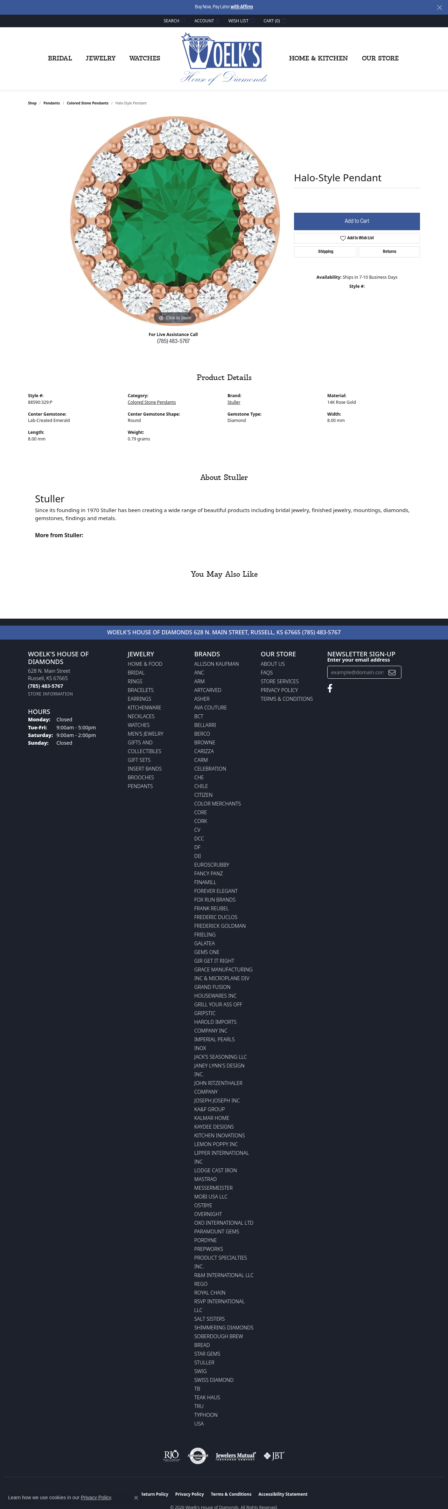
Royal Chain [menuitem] (209, 1292)
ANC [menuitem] (199, 672)
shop (32, 103)
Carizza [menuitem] (204, 751)
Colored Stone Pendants (87, 103)
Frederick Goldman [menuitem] (220, 926)
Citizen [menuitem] (203, 795)
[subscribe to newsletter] (392, 672)
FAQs (267, 672)
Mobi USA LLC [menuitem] (210, 1196)
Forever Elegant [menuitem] (216, 891)
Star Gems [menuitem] (207, 1353)
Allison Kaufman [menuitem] (216, 664)
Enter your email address (358, 659)
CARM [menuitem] (201, 760)
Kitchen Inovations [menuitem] (219, 1135)
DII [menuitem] (197, 856)
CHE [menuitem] (199, 777)
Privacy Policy (279, 690)
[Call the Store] (45, 686)
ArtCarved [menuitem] (208, 690)
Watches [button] (144, 58)
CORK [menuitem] (200, 821)
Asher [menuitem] (202, 698)
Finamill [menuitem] (205, 882)
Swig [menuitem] (200, 1371)
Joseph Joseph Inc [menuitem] (217, 1100)
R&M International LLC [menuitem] (224, 1275)
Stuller (233, 402)
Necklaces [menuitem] (141, 716)
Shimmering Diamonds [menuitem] (223, 1327)
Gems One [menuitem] (206, 952)
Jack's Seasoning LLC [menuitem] (220, 1057)
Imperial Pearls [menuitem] (214, 1039)
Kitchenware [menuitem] (144, 707)
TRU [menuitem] (199, 1406)
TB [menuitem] (197, 1388)
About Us (273, 664)
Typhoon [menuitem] (206, 1415)
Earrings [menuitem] (139, 698)
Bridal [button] (60, 58)
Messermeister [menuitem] (213, 1187)
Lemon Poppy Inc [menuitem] (216, 1144)
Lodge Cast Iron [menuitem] (215, 1170)
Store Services (280, 681)
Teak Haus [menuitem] (207, 1397)
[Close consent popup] (136, 1498)
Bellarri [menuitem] (205, 725)
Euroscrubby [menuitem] (211, 864)
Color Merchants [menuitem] (217, 803)
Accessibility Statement (282, 1494)
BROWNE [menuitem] (204, 742)
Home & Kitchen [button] (318, 58)
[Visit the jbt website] (274, 1456)
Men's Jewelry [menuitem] (145, 733)
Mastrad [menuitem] (205, 1179)
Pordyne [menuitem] (205, 1240)
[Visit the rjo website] (171, 1456)
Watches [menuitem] (139, 725)
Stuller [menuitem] (204, 1362)
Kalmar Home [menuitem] (211, 1118)
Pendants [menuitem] (140, 786)
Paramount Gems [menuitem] (216, 1231)
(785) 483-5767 (173, 341)
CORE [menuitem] (200, 812)
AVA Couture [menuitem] (210, 707)
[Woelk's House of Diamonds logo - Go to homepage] (224, 58)
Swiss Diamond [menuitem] (214, 1380)
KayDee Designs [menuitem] (214, 1126)
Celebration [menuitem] (210, 768)
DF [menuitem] (197, 847)
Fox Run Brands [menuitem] (215, 899)
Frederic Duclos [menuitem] (215, 917)
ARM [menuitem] (199, 681)
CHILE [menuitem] (201, 786)
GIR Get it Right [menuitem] (214, 960)
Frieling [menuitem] (205, 934)
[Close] (439, 7)
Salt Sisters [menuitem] (209, 1318)
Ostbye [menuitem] (203, 1205)
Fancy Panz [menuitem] (208, 873)
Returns (389, 252)
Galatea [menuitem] (204, 943)
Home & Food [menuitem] (145, 664)
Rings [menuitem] (135, 681)
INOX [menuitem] (200, 1048)
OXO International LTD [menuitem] (223, 1222)
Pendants (51, 103)
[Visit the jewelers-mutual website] (236, 1456)
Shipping (325, 252)
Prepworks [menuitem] (208, 1249)
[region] (175, 221)
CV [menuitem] (197, 829)
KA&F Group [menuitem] (209, 1109)
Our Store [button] (380, 58)
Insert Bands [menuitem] (145, 768)
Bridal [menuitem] (136, 672)
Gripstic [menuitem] (205, 1013)
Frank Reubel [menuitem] (211, 908)
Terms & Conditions (287, 698)
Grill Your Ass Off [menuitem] (218, 1004)
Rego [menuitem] (201, 1284)
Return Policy (154, 1494)
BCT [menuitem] (198, 716)
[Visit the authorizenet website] (198, 1456)
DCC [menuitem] (199, 838)
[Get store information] (50, 694)
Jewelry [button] (100, 58)
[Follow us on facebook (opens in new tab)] (329, 688)
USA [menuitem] (199, 1423)
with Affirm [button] (242, 7)
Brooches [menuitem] (141, 777)
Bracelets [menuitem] (141, 690)
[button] (174, 21)
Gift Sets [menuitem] (139, 760)
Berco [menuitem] (202, 733)
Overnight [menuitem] (208, 1214)
